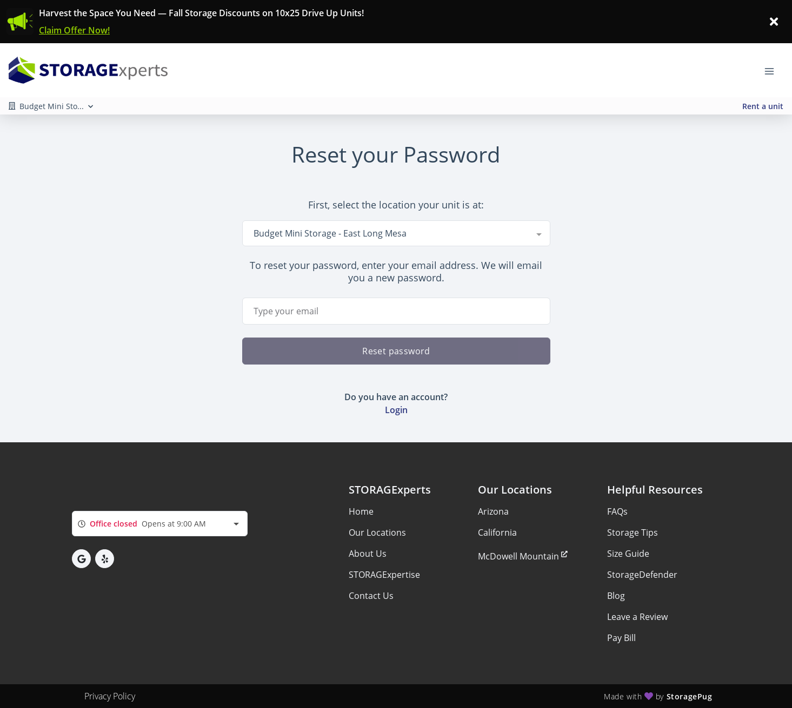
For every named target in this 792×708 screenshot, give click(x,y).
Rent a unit (762, 106)
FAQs (617, 511)
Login (396, 410)
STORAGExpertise (384, 575)
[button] (81, 558)
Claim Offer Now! (74, 30)
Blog (616, 596)
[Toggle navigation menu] (773, 70)
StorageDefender (642, 575)
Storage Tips (632, 532)
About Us (368, 553)
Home (361, 511)
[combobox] (396, 233)
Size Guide (628, 553)
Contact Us (371, 596)
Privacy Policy (109, 696)
